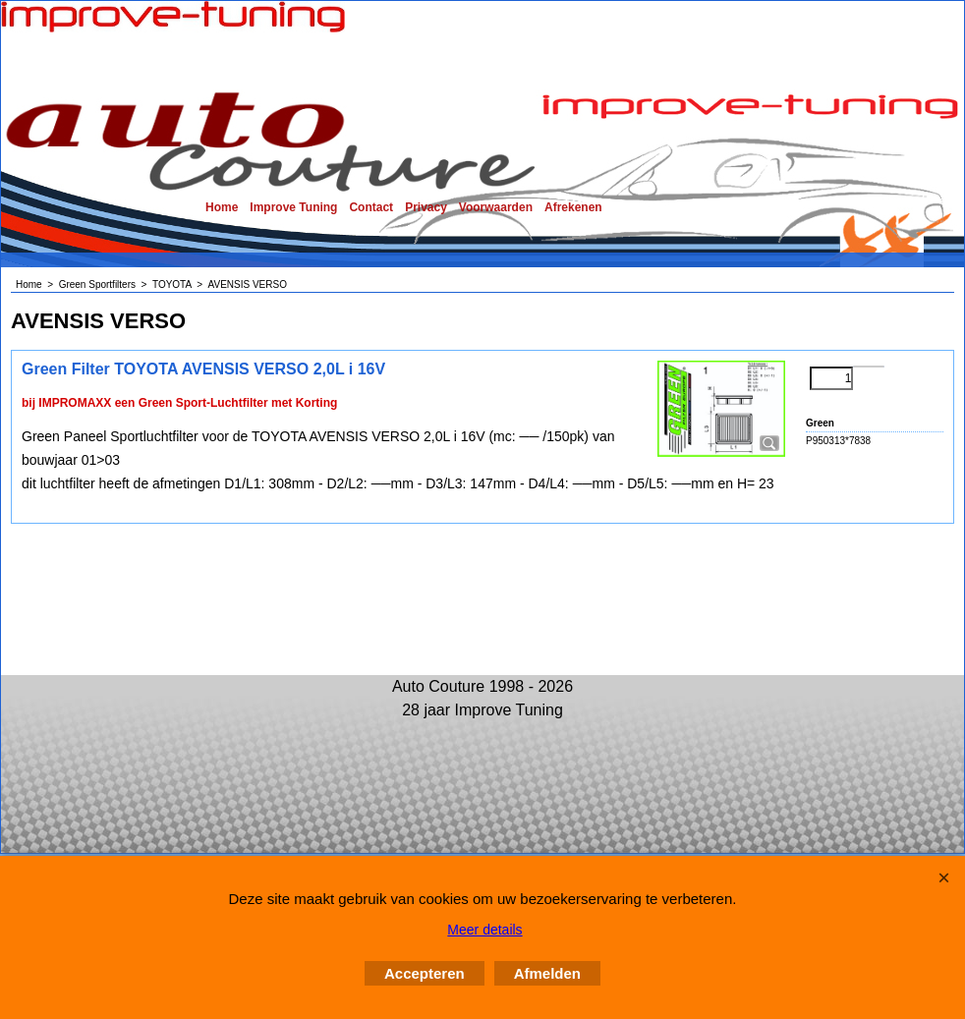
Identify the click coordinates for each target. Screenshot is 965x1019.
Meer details (484, 929)
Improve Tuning (293, 207)
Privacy (426, 207)
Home (221, 207)
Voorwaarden (496, 207)
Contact (371, 207)
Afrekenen (573, 207)
